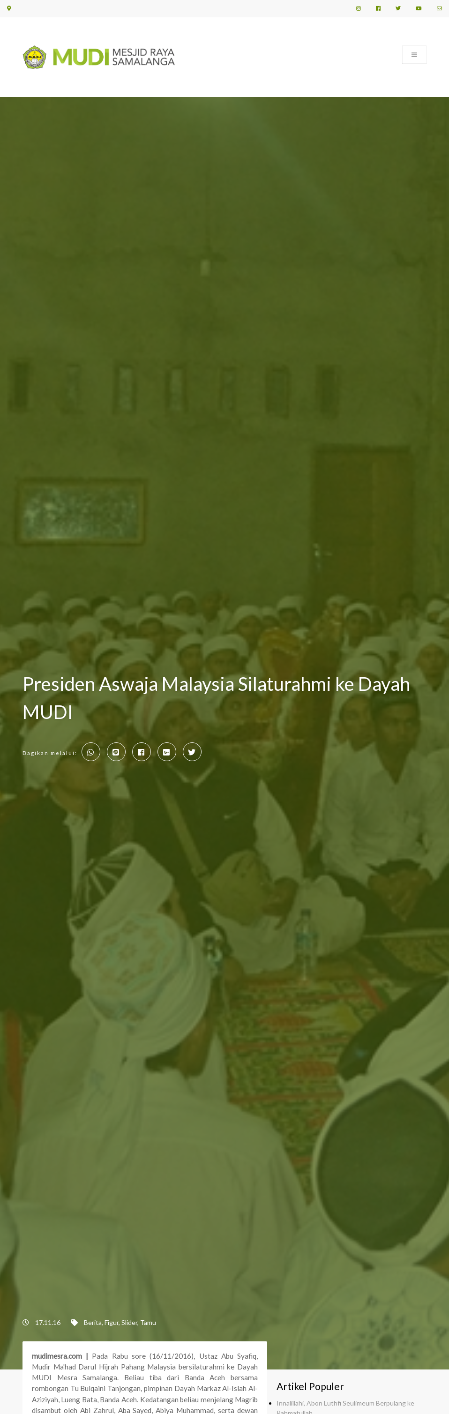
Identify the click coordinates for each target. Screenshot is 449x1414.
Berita (93, 1322)
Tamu (148, 1322)
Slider (129, 1322)
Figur (112, 1322)
